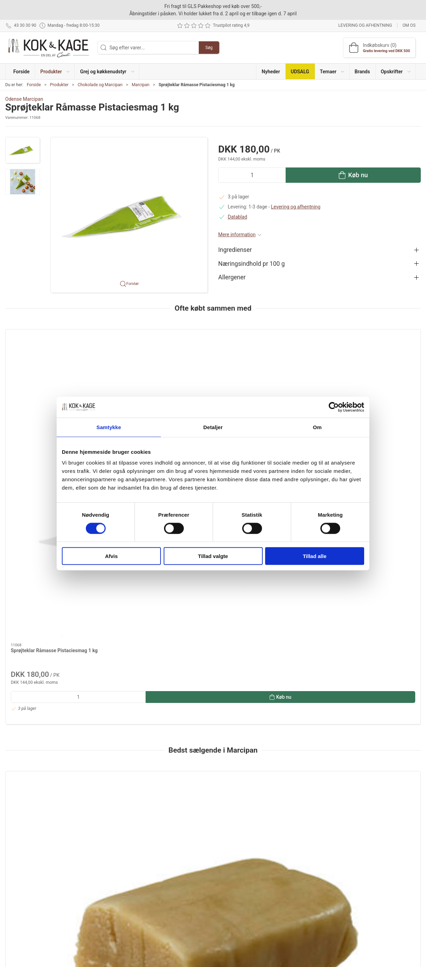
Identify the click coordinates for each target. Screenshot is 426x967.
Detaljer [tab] (213, 427)
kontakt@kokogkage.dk (30, 888)
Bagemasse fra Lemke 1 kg (145, 634)
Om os (409, 25)
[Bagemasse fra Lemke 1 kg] (160, 588)
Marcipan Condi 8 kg (243, 634)
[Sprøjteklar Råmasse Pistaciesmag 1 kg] (55, 368)
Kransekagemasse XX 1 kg (356, 634)
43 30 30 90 (18, 880)
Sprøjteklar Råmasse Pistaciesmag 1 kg (54, 413)
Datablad (237, 217)
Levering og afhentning (365, 25)
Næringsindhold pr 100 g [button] (251, 263)
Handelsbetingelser (311, 906)
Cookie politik (305, 916)
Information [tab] (23, 753)
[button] (55, 71)
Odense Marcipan (24, 99)
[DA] (48, 48)
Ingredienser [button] (235, 249)
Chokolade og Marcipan (99, 84)
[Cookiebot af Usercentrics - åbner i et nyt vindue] (333, 407)
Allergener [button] (232, 277)
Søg (209, 47)
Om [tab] (317, 427)
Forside (34, 84)
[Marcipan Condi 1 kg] (55, 588)
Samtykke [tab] (109, 427)
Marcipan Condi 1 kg (33, 634)
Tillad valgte (213, 556)
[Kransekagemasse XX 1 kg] (371, 588)
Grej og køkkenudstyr (171, 876)
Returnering (303, 886)
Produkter (59, 84)
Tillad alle (314, 556)
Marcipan (140, 84)
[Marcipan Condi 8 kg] (265, 588)
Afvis (111, 556)
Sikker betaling (306, 896)
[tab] (206, 721)
